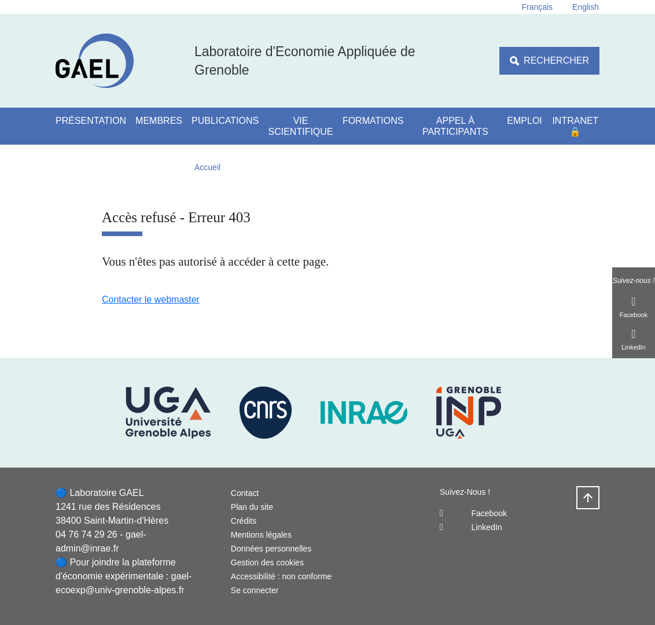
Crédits (243, 520)
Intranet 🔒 (575, 126)
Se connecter (255, 590)
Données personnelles (271, 548)
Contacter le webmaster (151, 299)
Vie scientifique (300, 126)
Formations (373, 121)
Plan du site (252, 507)
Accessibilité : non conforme (281, 576)
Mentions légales (261, 534)
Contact (245, 493)
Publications (225, 121)
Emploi (524, 121)
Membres (158, 121)
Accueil (207, 167)
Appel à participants (455, 126)
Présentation (91, 121)
